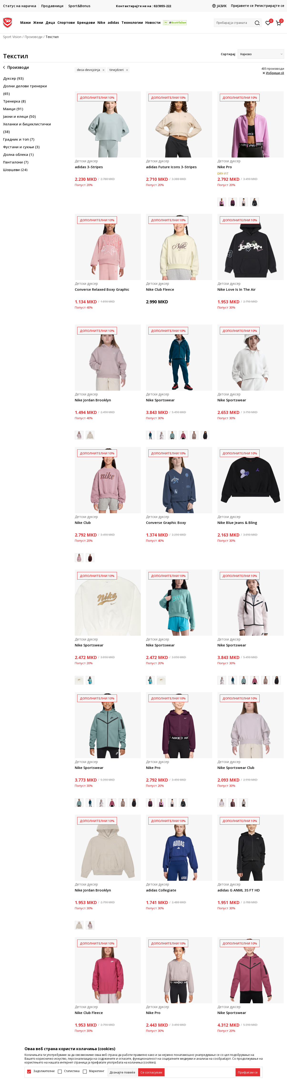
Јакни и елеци (19, 116)
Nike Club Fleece (160, 289)
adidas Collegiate (161, 890)
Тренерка (14, 101)
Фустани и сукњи (21, 146)
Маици (13, 108)
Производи (33, 36)
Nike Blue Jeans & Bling (237, 522)
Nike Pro (224, 166)
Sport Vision (12, 36)
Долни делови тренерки (25, 90)
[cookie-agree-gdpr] (151, 1072)
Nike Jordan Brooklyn (93, 400)
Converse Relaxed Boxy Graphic (102, 289)
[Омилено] (268, 22)
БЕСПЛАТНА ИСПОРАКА (143, 4)
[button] (238, 23)
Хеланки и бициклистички (27, 128)
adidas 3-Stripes (89, 166)
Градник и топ (18, 139)
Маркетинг (96, 1071)
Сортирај (228, 54)
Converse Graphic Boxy (166, 522)
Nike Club (83, 522)
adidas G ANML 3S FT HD (238, 890)
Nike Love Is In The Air (236, 289)
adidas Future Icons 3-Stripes (171, 166)
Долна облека (18, 154)
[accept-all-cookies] (248, 1072)
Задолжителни (44, 1071)
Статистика (72, 1071)
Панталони (15, 162)
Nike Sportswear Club (235, 767)
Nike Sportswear (160, 400)
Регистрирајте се (269, 5)
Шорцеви (15, 169)
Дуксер (13, 78)
